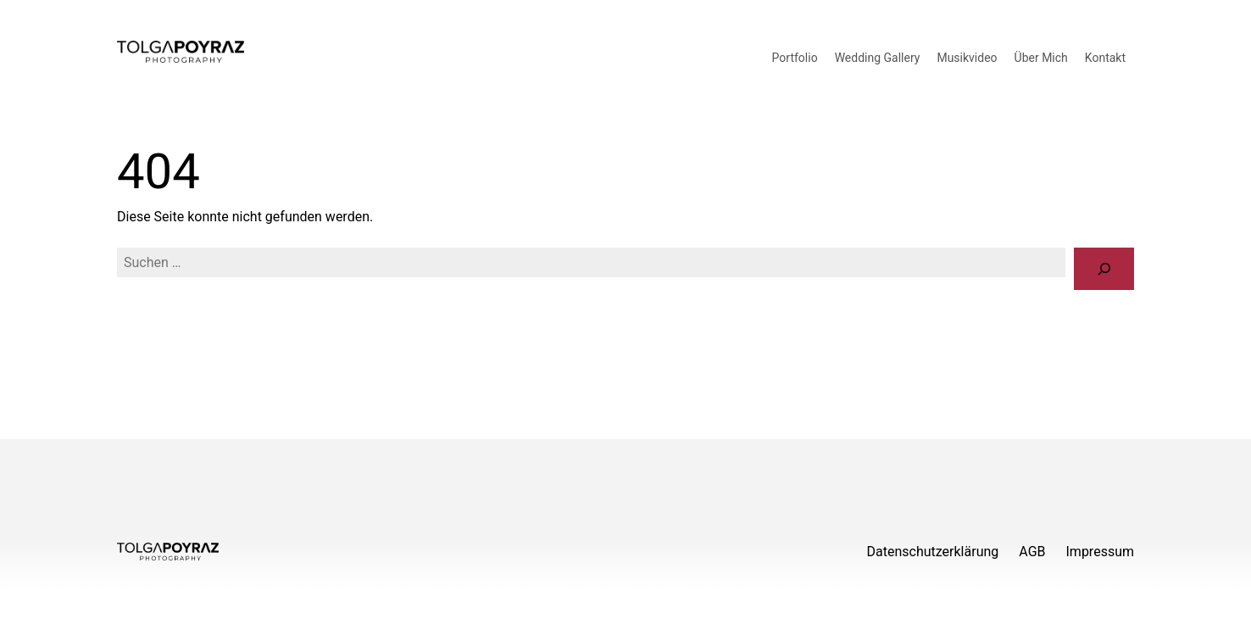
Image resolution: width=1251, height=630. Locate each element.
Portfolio (795, 57)
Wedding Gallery (877, 57)
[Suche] (1104, 268)
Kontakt (1105, 57)
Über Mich (1041, 57)
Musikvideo (967, 57)
